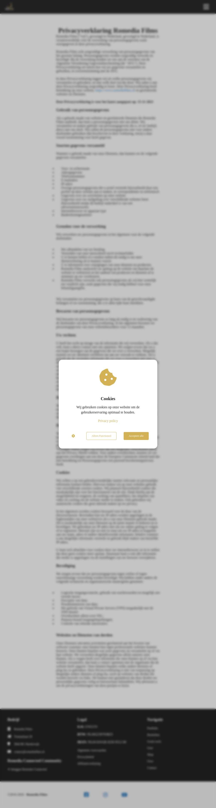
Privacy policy (108, 421)
